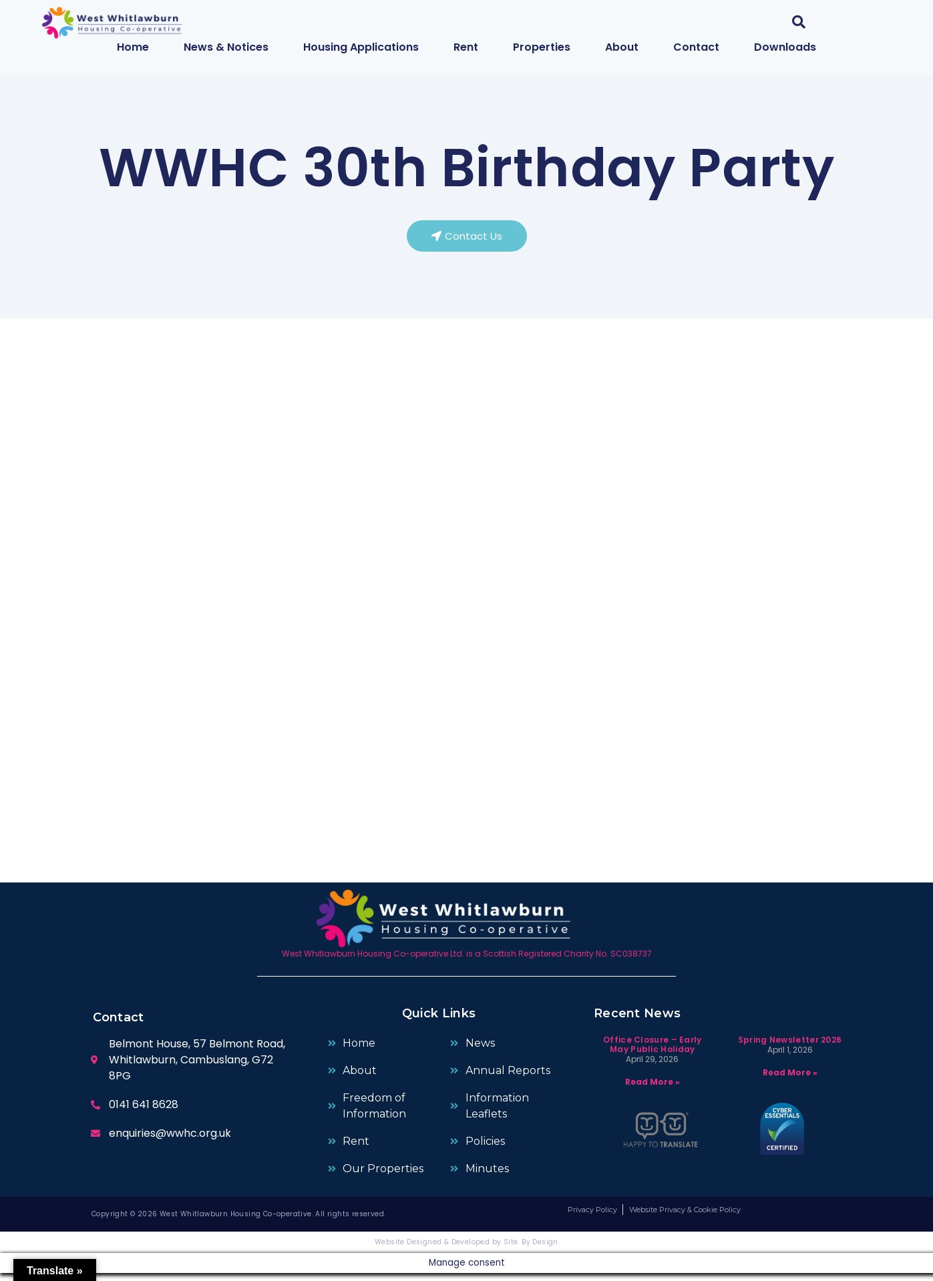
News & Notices (226, 47)
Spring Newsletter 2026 (790, 1047)
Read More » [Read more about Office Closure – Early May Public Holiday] (652, 1089)
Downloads (785, 47)
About (621, 47)
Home (133, 47)
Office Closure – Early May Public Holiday (652, 1051)
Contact (696, 47)
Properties (541, 47)
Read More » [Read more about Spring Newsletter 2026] (790, 1079)
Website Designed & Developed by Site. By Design (466, 1250)
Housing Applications (361, 47)
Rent (465, 47)
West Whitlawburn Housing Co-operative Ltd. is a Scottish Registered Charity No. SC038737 (467, 961)
